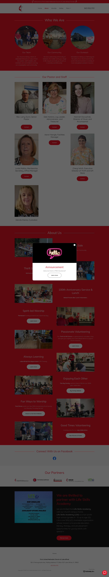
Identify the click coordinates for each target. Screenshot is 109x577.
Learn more (54, 275)
